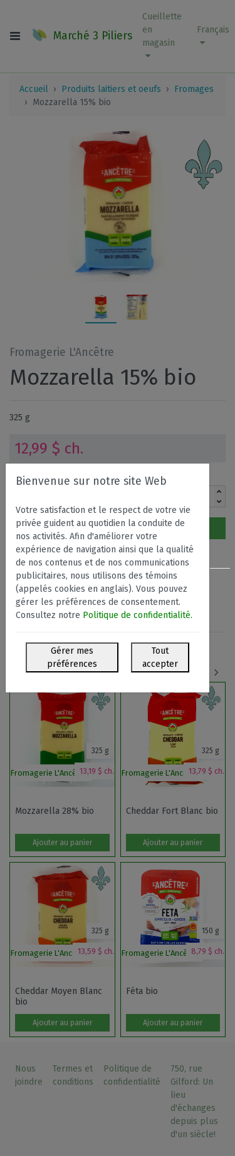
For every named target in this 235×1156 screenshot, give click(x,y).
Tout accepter (160, 657)
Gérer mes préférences (72, 657)
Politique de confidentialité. (137, 615)
